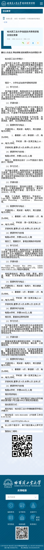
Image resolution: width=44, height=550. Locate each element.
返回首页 (38, 518)
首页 (16, 19)
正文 (5, 22)
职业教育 (22, 19)
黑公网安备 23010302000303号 (30, 548)
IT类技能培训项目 (33, 19)
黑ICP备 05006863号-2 (11, 548)
